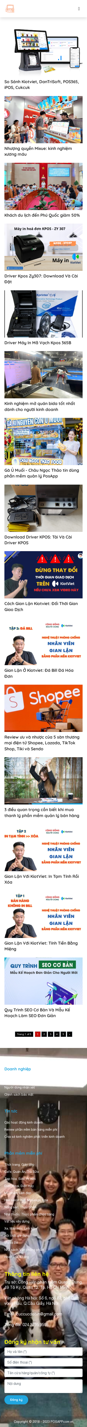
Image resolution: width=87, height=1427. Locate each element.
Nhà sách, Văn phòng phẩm (24, 1250)
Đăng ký (16, 1400)
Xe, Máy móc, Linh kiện (20, 1228)
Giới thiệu (11, 1080)
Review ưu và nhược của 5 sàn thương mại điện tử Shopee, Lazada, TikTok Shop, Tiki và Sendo (42, 742)
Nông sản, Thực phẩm (20, 1207)
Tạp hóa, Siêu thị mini (20, 1179)
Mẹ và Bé (11, 1242)
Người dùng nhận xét (19, 1087)
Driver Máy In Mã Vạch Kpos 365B (37, 342)
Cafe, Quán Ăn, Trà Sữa (21, 1171)
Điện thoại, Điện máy (19, 1186)
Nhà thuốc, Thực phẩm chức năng (29, 1214)
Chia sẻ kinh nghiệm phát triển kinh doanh (34, 1136)
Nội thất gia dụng (17, 1235)
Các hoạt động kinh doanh (23, 1122)
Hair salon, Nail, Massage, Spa (26, 1200)
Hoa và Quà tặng (16, 1257)
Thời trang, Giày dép (19, 1164)
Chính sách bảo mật (18, 1094)
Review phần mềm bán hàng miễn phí (30, 1129)
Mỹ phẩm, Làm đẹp (17, 1193)
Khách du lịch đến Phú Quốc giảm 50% (42, 215)
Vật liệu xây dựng (17, 1221)
